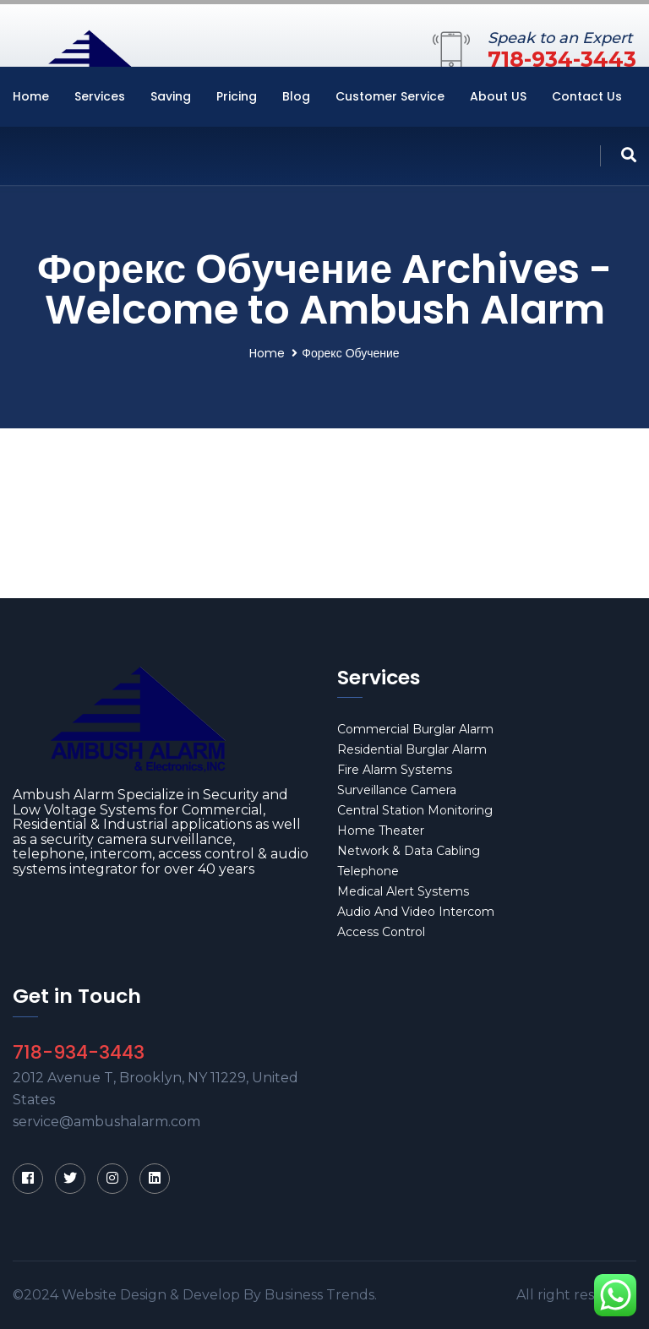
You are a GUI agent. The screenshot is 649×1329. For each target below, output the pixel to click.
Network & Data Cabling (408, 850)
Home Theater (380, 830)
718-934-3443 (562, 59)
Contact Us (587, 96)
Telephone (368, 871)
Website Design (114, 1295)
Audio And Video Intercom (415, 911)
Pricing (236, 96)
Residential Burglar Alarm (412, 749)
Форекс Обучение (350, 353)
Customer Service (389, 96)
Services (99, 96)
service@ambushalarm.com (106, 1122)
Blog (296, 96)
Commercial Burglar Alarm (415, 729)
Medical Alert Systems (403, 891)
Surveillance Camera (396, 790)
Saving (170, 96)
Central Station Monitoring (415, 810)
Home (31, 96)
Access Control (381, 932)
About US (498, 96)
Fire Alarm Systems (394, 769)
